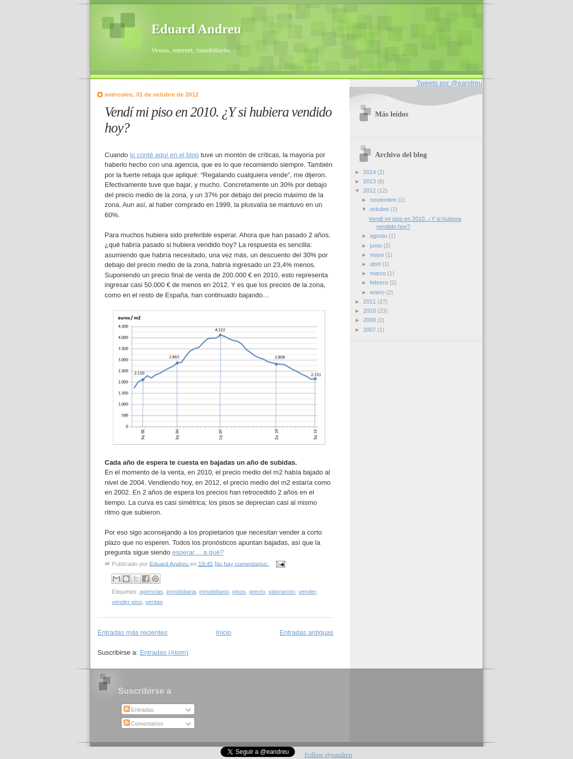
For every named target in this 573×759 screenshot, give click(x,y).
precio (257, 592)
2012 (370, 190)
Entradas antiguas (306, 632)
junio (376, 245)
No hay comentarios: (242, 563)
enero (378, 292)
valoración (281, 592)
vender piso (127, 602)
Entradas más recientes (132, 632)
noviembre (384, 200)
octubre (380, 209)
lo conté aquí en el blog (164, 155)
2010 (370, 311)
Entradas (139, 710)
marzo (378, 273)
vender (307, 592)
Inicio (223, 632)
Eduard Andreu (196, 29)
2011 (370, 301)
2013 (370, 181)
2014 (370, 172)
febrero (379, 282)
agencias (151, 592)
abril (376, 264)
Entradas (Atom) (164, 652)
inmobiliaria (181, 592)
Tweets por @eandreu (449, 83)
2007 (370, 330)
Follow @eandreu (328, 754)
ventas (154, 602)
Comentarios (144, 723)
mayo (377, 255)
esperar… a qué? (198, 552)
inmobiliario (214, 592)
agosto (379, 236)
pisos (239, 592)
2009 (370, 320)
